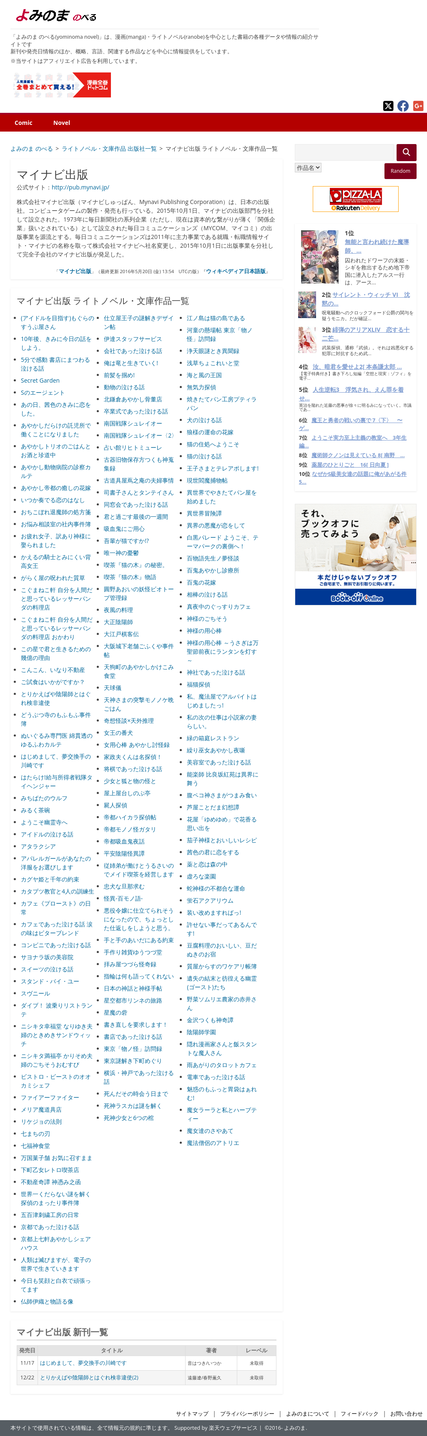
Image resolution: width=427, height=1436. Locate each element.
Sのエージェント (43, 392)
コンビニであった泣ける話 (56, 945)
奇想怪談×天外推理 (129, 720)
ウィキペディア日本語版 (236, 271)
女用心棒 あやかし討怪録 (137, 745)
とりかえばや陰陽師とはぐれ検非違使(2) (89, 1377)
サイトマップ (192, 1413)
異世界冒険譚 (204, 513)
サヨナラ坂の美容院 (47, 957)
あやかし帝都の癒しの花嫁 (56, 488)
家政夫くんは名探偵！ (133, 757)
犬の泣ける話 (204, 420)
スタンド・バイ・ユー (50, 981)
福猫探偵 (198, 684)
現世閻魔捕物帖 (207, 480)
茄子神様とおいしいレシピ (222, 840)
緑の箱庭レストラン (213, 738)
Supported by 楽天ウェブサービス (216, 1427)
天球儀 (112, 688)
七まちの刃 (35, 1133)
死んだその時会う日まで (136, 1094)
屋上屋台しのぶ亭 (127, 793)
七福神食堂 (35, 1146)
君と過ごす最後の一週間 (136, 516)
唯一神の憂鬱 (121, 553)
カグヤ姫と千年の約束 (50, 879)
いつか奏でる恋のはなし (53, 500)
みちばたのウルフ (44, 798)
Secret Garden (40, 380)
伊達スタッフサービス (133, 339)
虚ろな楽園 (201, 876)
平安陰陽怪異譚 (124, 853)
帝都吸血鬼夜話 (124, 841)
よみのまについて (307, 1413)
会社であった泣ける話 (133, 351)
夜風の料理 (118, 610)
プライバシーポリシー (247, 1413)
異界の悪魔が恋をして (216, 525)
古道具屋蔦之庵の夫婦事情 (139, 480)
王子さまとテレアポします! (223, 468)
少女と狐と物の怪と (130, 781)
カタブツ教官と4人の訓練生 (57, 891)
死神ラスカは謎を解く (133, 1106)
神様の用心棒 (204, 631)
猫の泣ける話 (204, 456)
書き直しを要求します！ (136, 1024)
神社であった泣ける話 (216, 672)
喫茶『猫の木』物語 (130, 577)
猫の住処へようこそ (213, 444)
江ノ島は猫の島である (216, 318)
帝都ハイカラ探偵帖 (130, 817)
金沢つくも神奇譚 (210, 1020)
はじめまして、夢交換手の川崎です (83, 1362)
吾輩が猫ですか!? (126, 541)
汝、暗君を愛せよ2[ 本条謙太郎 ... (357, 367)
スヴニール (35, 993)
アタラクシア (38, 846)
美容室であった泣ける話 (219, 762)
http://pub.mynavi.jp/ (80, 187)
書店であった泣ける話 (133, 1036)
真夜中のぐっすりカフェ (219, 606)
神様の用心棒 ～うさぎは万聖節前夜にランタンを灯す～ (223, 651)
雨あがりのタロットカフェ (222, 1065)
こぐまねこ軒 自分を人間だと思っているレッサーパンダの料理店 (57, 598)
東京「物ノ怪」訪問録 (133, 1049)
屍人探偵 (115, 805)
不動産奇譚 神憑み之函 (51, 1182)
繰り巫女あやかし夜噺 (216, 750)
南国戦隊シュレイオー (133, 423)
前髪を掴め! (119, 375)
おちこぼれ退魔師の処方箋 (56, 512)
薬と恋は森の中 (207, 864)
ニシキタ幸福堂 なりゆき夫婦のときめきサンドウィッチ (57, 1035)
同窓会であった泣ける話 (136, 504)
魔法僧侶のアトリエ (213, 1143)
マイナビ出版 (75, 271)
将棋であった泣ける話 (133, 769)
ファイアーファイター (50, 1097)
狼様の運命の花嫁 (210, 432)
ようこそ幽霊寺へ (44, 822)
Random (400, 170)
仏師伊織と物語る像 (47, 1301)
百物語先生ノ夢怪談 (213, 558)
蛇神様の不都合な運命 (216, 888)
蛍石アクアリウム (210, 900)
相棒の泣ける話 (207, 594)
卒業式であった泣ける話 (136, 411)
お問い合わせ (406, 1413)
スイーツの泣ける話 (47, 969)
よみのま (295, 1427)
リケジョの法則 (41, 1121)
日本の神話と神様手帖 (133, 988)
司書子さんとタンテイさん (139, 492)
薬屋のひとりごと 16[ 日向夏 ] (350, 464)
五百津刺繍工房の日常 (50, 1215)
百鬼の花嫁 (201, 582)
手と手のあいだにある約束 (139, 940)
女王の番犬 (118, 733)
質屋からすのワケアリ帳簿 (222, 966)
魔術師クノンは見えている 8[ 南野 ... (358, 455)
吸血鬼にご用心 (124, 529)
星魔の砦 (115, 1012)
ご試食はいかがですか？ (53, 682)
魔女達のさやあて (210, 1131)
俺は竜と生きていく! (131, 363)
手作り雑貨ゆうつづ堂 (133, 952)
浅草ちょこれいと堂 (213, 363)
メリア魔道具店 (41, 1109)
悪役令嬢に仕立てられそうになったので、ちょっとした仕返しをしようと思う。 (139, 919)
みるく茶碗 (35, 810)
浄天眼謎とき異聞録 (213, 351)
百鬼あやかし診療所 (213, 570)
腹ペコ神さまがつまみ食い (222, 795)
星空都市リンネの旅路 (133, 1000)
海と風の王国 (204, 375)
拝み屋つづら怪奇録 (130, 964)
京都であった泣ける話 (50, 1227)
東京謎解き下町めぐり (133, 1061)
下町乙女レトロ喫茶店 (50, 1170)
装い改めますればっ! (214, 912)
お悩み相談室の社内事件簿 (56, 524)
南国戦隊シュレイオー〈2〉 (140, 435)
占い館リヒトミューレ (133, 447)
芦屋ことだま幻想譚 (213, 807)
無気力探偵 (201, 387)
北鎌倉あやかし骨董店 (133, 399)
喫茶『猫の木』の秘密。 (136, 565)
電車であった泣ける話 (216, 1077)
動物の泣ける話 (124, 387)
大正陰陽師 (118, 622)
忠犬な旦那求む (124, 886)
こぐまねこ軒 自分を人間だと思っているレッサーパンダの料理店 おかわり (57, 628)
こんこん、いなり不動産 (53, 670)
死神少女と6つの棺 (129, 1118)
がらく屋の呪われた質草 (53, 578)
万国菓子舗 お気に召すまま (57, 1158)
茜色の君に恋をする (213, 852)
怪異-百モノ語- (123, 898)
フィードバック (360, 1413)
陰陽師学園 (201, 1032)
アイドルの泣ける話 (47, 834)
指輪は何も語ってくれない (139, 976)
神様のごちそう (207, 618)
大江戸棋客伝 (121, 634)
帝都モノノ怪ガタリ (130, 829)
